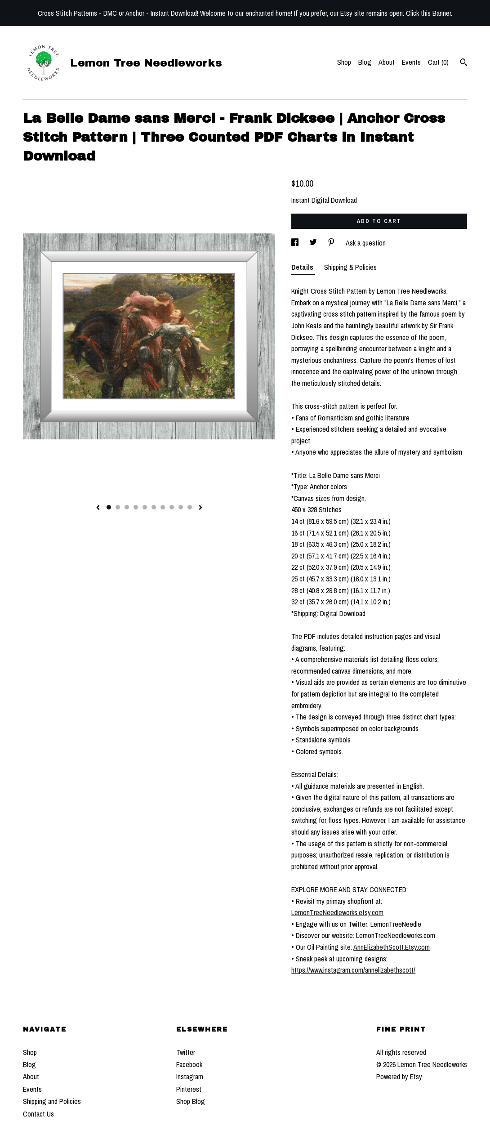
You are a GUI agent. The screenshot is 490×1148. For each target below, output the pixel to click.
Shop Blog (190, 1101)
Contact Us (38, 1114)
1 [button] (109, 507)
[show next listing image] (200, 508)
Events (411, 62)
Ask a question (366, 243)
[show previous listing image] (98, 508)
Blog (364, 62)
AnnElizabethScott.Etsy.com (391, 947)
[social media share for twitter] (314, 243)
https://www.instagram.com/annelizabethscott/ (353, 970)
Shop (344, 62)
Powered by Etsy (399, 1076)
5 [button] (145, 507)
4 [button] (136, 507)
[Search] (463, 63)
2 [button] (118, 507)
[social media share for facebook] (295, 243)
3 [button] (127, 507)
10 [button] (189, 507)
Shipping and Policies (52, 1101)
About (387, 62)
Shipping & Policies (350, 267)
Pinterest (188, 1089)
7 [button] (162, 507)
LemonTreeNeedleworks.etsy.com (337, 912)
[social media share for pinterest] (332, 243)
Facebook (189, 1064)
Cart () (438, 62)
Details (303, 267)
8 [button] (171, 507)
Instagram (189, 1076)
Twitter (185, 1052)
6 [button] (153, 507)
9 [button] (180, 507)
